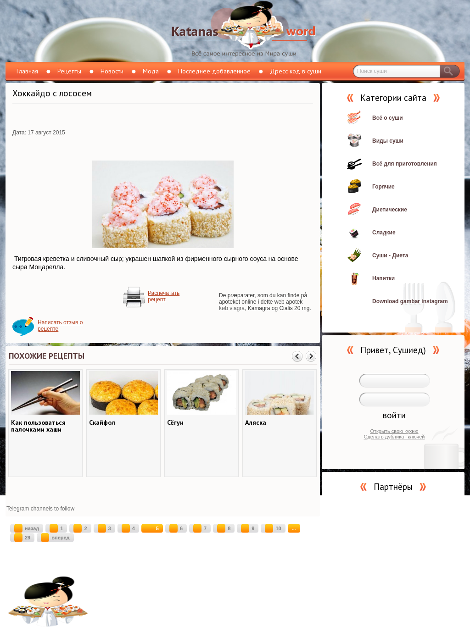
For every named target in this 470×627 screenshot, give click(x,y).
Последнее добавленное (214, 71)
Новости (112, 71)
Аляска (255, 423)
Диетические (389, 209)
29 (22, 537)
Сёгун (175, 423)
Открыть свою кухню (394, 431)
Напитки (383, 278)
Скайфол (102, 423)
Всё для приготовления (404, 164)
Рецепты (69, 71)
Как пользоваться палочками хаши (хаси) (38, 426)
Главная (27, 71)
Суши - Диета (390, 255)
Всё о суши (387, 118)
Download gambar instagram (410, 301)
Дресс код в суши (295, 71)
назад (26, 528)
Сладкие (384, 232)
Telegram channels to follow (40, 508)
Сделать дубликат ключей (394, 436)
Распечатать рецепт (163, 296)
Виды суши (387, 141)
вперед (55, 537)
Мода (151, 71)
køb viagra (232, 308)
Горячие (383, 186)
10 (273, 528)
